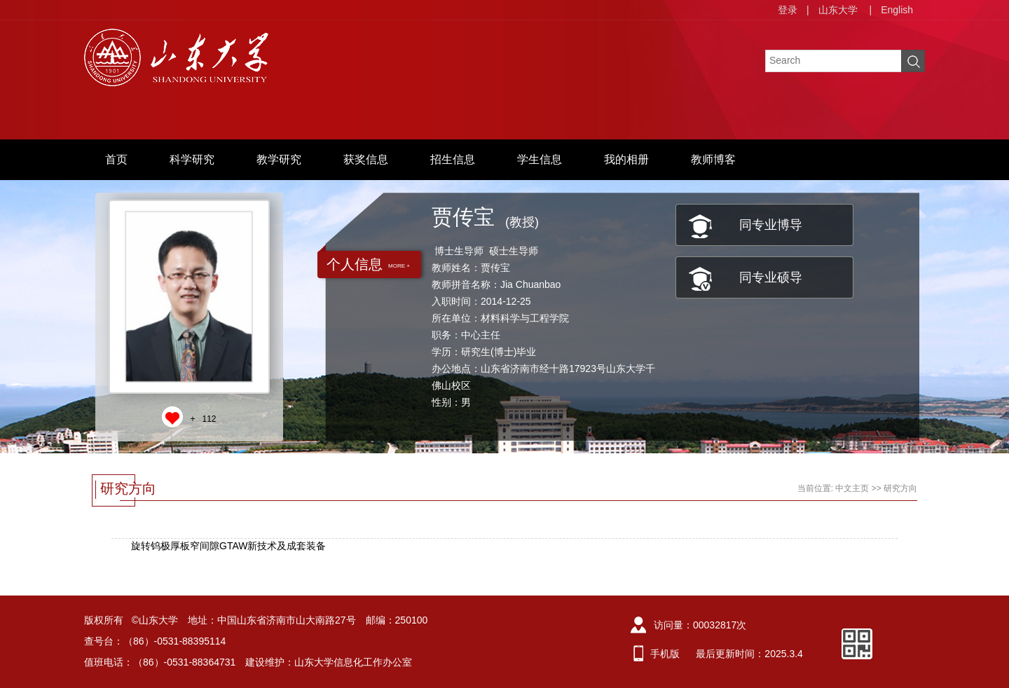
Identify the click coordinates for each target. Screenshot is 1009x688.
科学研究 (192, 159)
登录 (787, 9)
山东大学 (838, 9)
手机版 (665, 653)
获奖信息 (365, 159)
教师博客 (713, 159)
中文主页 (852, 488)
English (897, 9)
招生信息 (452, 159)
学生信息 (539, 159)
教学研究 (278, 159)
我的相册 (626, 159)
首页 (116, 159)
